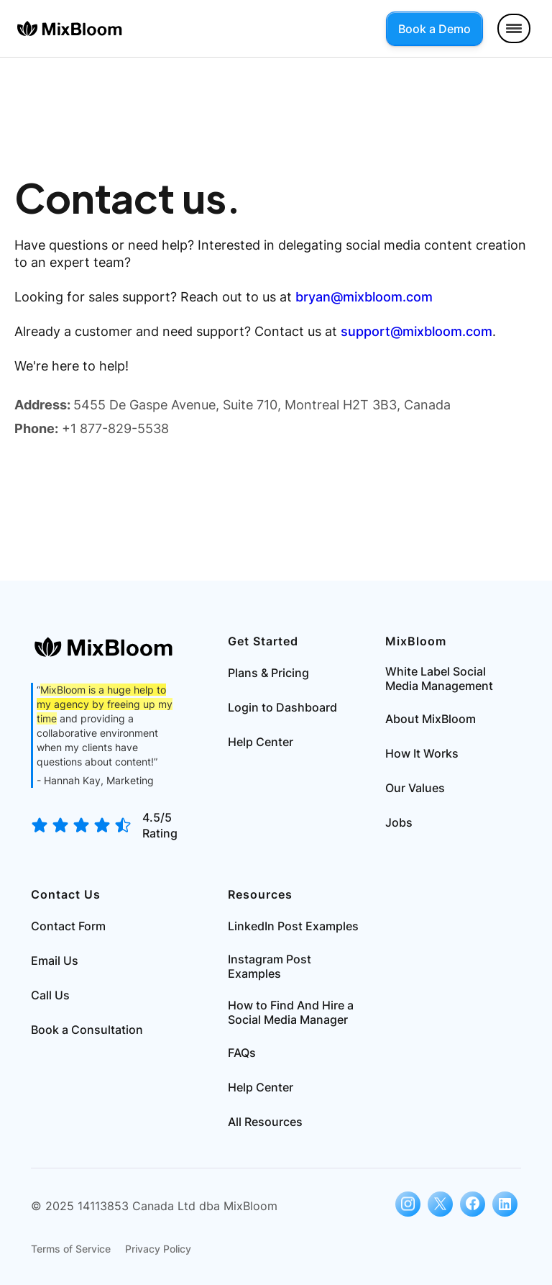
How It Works (422, 753)
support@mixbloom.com (416, 331)
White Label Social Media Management (439, 678)
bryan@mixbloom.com (364, 296)
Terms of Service (71, 1249)
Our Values (415, 788)
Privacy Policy (158, 1249)
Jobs (399, 822)
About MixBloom (430, 719)
